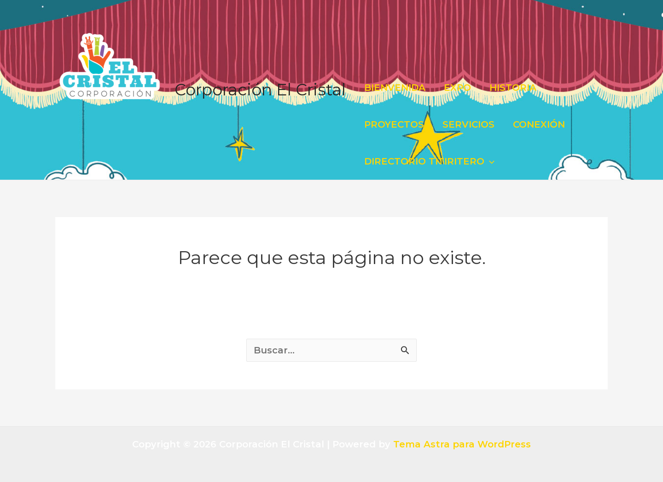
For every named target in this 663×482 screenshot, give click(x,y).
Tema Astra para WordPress (462, 444)
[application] (489, 161)
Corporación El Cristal (260, 90)
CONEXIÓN (539, 124)
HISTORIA (512, 87)
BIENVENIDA (394, 87)
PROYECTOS (394, 124)
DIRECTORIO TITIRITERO (429, 161)
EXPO (457, 87)
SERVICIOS (468, 124)
